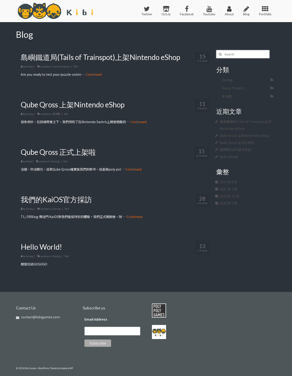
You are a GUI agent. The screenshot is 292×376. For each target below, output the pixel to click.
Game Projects (61, 66)
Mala (29, 161)
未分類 (56, 114)
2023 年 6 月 (228, 182)
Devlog (55, 161)
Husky (30, 66)
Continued (94, 74)
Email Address (95, 319)
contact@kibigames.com (38, 317)
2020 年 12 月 (229, 196)
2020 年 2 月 (228, 203)
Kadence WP (66, 368)
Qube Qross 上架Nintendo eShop (244, 135)
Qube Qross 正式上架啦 (237, 142)
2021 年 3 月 (228, 189)
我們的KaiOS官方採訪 (235, 149)
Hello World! (229, 156)
